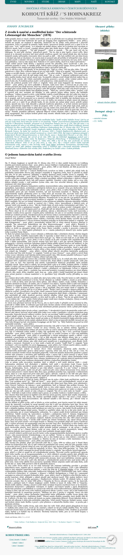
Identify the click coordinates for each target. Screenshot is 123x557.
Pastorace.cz (42, 345)
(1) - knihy (98, 121)
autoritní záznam (100, 118)
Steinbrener (72, 137)
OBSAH (61, 1)
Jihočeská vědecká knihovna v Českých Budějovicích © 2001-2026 (70, 534)
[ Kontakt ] (20, 545)
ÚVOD (13, 1)
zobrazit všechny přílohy (106, 102)
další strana (92, 527)
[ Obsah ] (15, 542)
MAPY (78, 1)
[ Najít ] (14, 545)
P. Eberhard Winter (65, 469)
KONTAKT (110, 1)
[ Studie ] (24, 539)
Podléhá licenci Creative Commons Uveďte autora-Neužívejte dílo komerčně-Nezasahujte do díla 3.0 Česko (70, 542)
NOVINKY (29, 1)
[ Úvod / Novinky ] (14, 539)
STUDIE (45, 1)
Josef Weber (51, 145)
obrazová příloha (15, 527)
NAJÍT (94, 1)
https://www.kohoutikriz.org (106, 548)
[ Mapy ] (21, 542)
